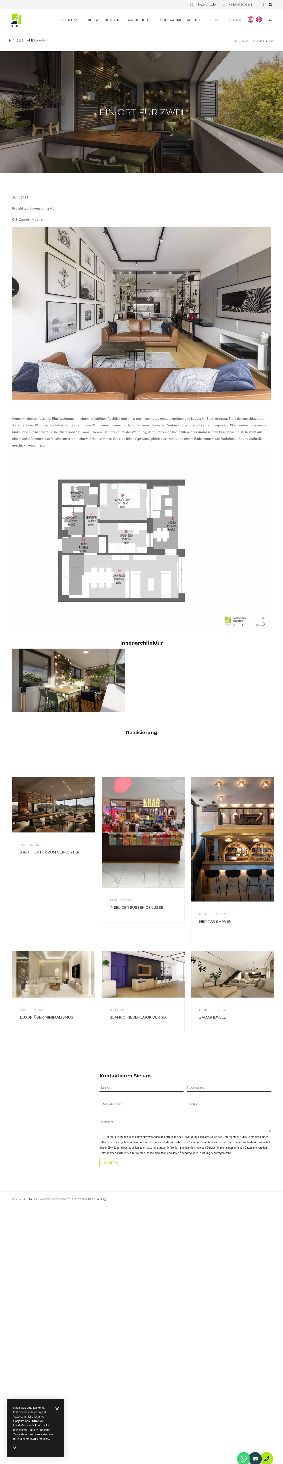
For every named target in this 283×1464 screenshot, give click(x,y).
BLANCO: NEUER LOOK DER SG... (139, 1267)
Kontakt (234, 20)
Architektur (139, 20)
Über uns (69, 20)
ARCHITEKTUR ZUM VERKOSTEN (50, 1102)
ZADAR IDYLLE (212, 1267)
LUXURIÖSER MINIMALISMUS (46, 1267)
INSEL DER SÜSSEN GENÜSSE (136, 1158)
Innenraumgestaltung (180, 20)
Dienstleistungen (103, 20)
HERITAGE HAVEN (215, 1171)
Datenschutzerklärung (89, 1449)
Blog (214, 20)
